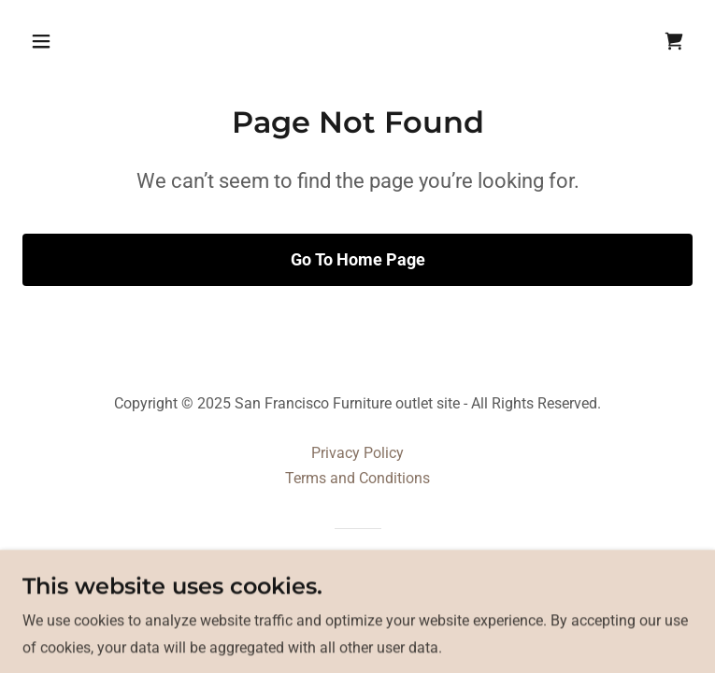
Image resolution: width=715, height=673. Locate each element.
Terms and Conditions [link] (357, 478)
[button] (99, 41)
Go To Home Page (358, 259)
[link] (674, 41)
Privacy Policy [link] (357, 453)
